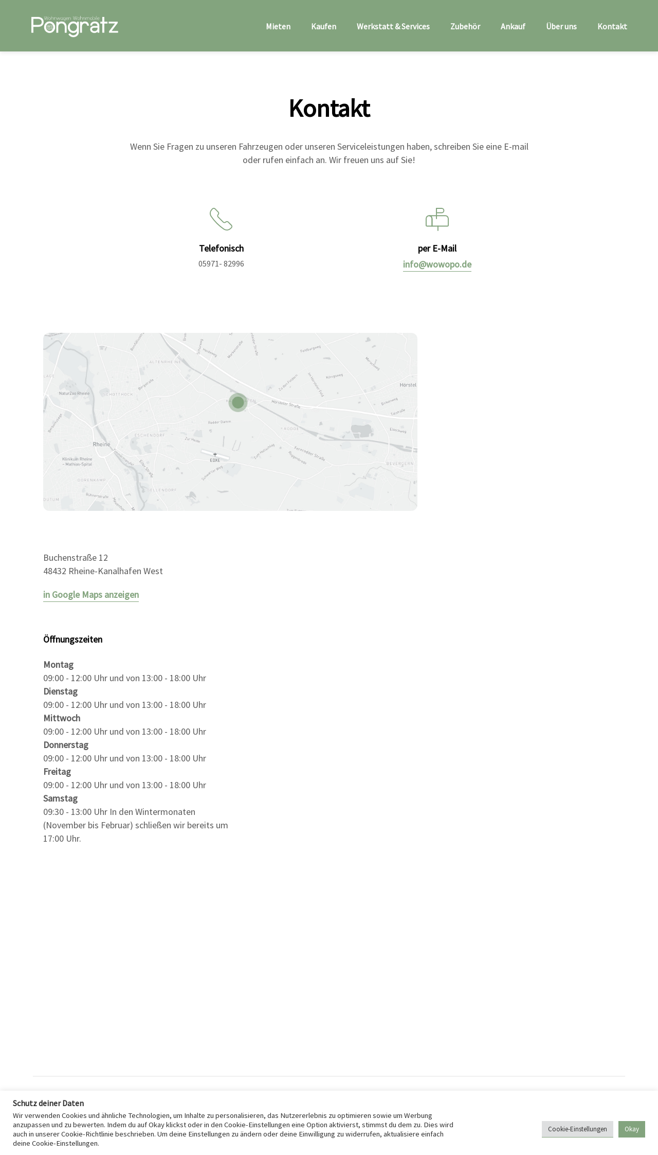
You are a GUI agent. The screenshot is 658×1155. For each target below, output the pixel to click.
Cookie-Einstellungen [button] (577, 1129)
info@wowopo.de (437, 264)
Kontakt (612, 26)
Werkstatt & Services (393, 26)
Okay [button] (632, 1129)
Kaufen (323, 26)
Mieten (278, 26)
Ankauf (513, 26)
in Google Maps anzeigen (91, 594)
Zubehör (465, 26)
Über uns (561, 26)
